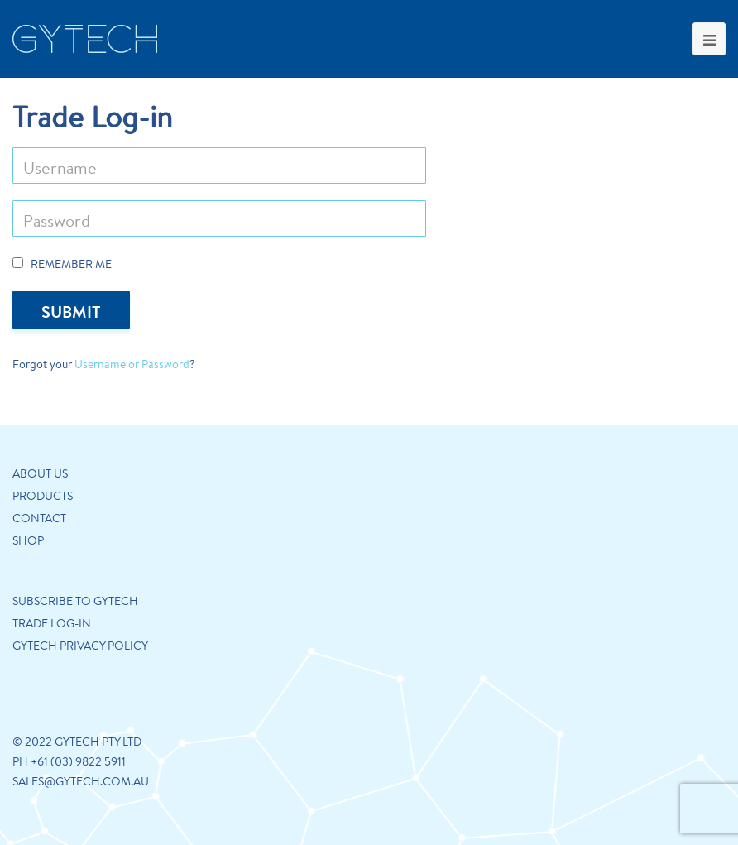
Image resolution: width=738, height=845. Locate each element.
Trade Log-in (51, 623)
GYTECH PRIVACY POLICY (80, 645)
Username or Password (131, 364)
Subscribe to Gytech (75, 600)
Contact (39, 518)
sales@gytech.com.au (80, 781)
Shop (28, 540)
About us (40, 473)
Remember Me (62, 264)
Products (42, 495)
